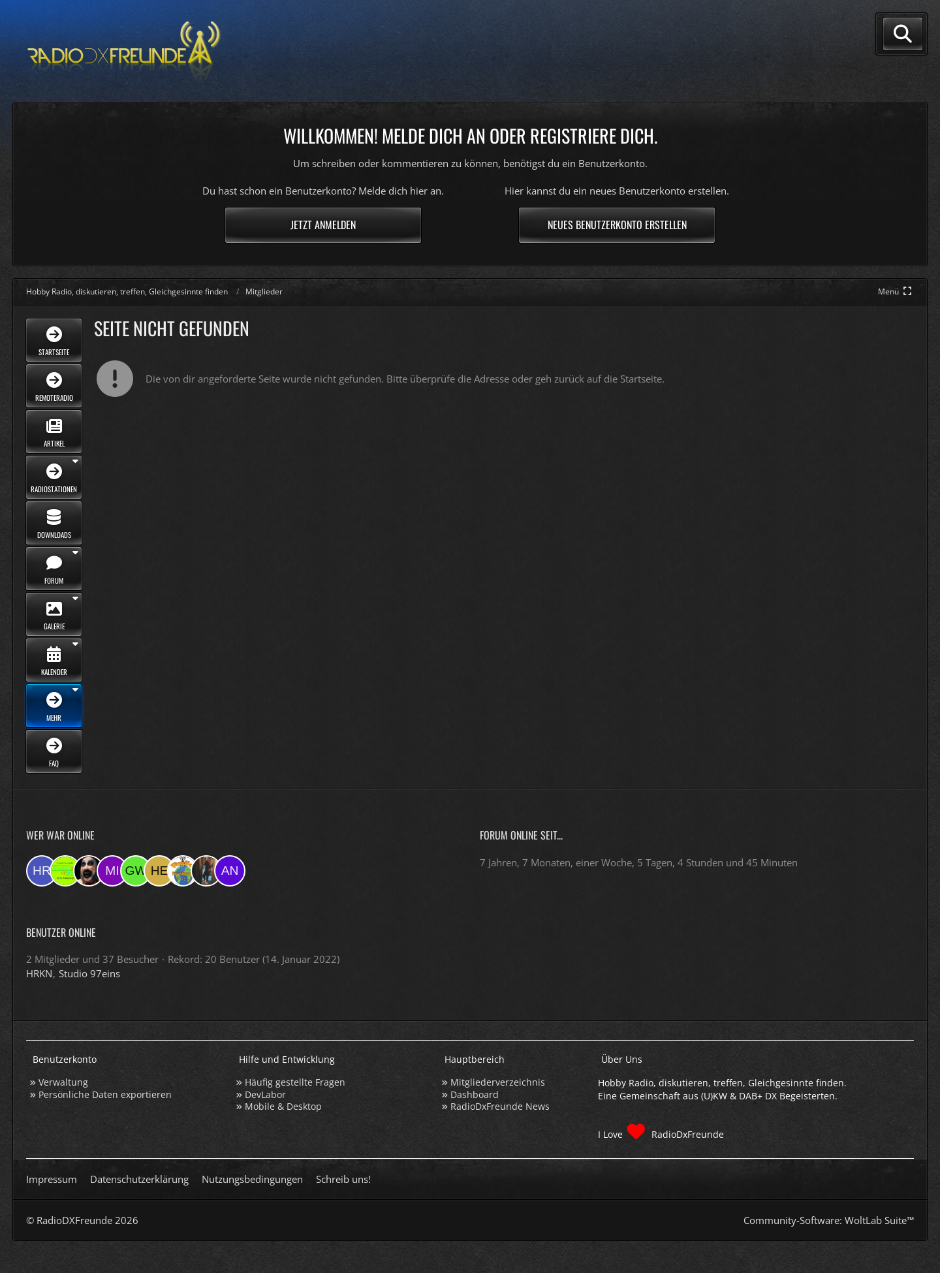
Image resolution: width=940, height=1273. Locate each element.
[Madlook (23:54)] (88, 871)
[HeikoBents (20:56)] (159, 871)
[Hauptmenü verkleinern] (896, 291)
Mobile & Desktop (283, 1106)
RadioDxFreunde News (500, 1106)
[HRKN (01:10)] (41, 871)
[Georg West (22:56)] (135, 871)
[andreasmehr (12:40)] (229, 871)
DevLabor (265, 1094)
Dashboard (474, 1094)
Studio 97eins (89, 973)
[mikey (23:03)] (112, 871)
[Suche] (902, 34)
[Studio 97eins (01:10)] (65, 871)
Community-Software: (829, 1220)
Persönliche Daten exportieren (105, 1094)
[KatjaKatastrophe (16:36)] (206, 871)
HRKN (39, 973)
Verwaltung (63, 1082)
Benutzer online (61, 932)
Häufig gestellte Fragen (295, 1082)
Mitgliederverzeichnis (497, 1082)
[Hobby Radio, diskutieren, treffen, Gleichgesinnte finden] (124, 51)
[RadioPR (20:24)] (182, 871)
